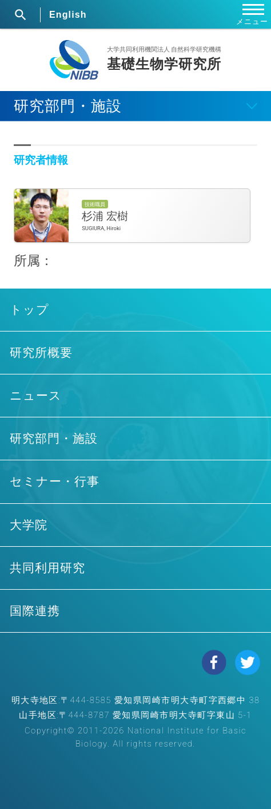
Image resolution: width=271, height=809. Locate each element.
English (68, 14)
